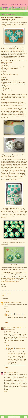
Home (14, 417)
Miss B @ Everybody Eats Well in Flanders (14, 327)
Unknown (6, 302)
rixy (5, 372)
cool (26, 377)
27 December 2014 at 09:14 (15, 302)
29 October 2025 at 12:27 (12, 372)
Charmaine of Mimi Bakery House (10, 281)
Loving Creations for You (14, 4)
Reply (5, 308)
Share (3, 295)
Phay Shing (10, 314)
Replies (7, 311)
